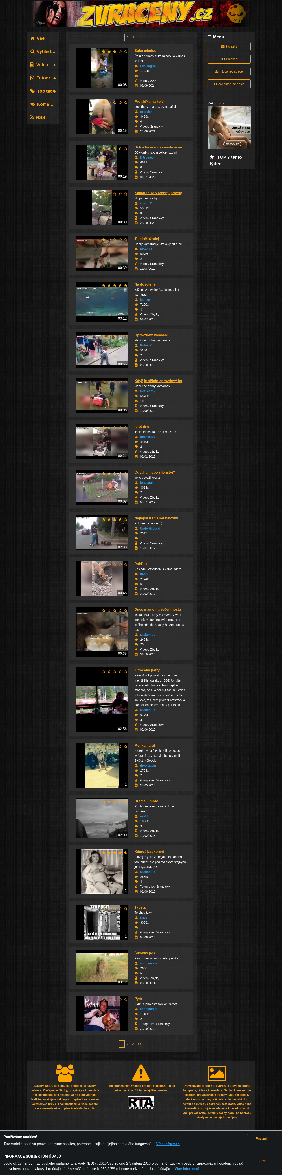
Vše (37, 38)
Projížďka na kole (149, 101)
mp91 (144, 816)
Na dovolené (145, 284)
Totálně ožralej (147, 239)
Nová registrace (229, 71)
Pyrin (139, 999)
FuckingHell (149, 66)
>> (139, 37)
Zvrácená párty (147, 670)
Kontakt (229, 46)
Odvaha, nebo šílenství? (155, 472)
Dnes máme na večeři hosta (158, 609)
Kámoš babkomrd (149, 852)
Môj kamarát (145, 745)
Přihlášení (229, 59)
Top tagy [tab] (42, 91)
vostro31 (146, 203)
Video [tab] (39, 64)
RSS (37, 117)
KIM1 (143, 917)
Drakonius (147, 634)
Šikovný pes (145, 953)
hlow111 (146, 249)
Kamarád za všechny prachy (158, 193)
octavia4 (146, 112)
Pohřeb (141, 564)
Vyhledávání (46, 51)
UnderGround (150, 528)
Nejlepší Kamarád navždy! (156, 518)
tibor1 (144, 574)
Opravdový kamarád (152, 335)
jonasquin (147, 482)
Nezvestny (147, 391)
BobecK (146, 345)
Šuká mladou (146, 51)
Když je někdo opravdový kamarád (164, 381)
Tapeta (140, 907)
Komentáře (45, 104)
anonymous (149, 963)
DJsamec (147, 157)
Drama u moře (146, 801)
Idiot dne (142, 427)
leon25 (145, 299)
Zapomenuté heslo (229, 84)
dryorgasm (148, 765)
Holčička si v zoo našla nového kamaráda (169, 147)
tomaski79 (147, 437)
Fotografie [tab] (44, 77)
